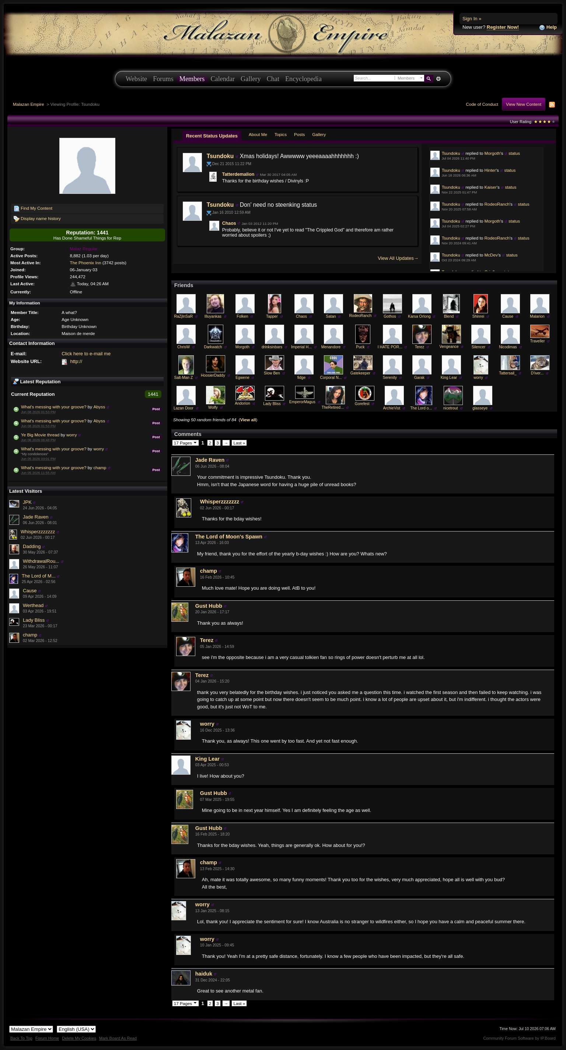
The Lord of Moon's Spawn (228, 537)
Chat (273, 79)
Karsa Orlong (419, 316)
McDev (491, 254)
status (514, 153)
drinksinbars (272, 347)
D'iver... (537, 373)
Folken (242, 316)
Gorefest (362, 404)
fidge (301, 378)
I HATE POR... (390, 347)
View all (248, 419)
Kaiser (491, 187)
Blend (449, 316)
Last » (239, 442)
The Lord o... (421, 408)
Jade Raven (35, 517)
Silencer (479, 347)
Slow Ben (272, 373)
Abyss (99, 406)
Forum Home (47, 1038)
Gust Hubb (208, 606)
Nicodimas (508, 347)
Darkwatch (213, 347)
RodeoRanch (497, 204)
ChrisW (183, 347)
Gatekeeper (360, 373)
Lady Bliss (34, 620)
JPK (27, 502)
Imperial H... (301, 347)
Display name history (37, 219)
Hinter (490, 170)
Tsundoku (220, 156)
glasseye (480, 408)
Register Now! (503, 27)
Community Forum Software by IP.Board (519, 1038)
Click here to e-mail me (86, 353)
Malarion (537, 316)
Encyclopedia (303, 79)
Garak (419, 378)
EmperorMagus (302, 402)
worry (71, 434)
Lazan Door (183, 408)
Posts (299, 134)
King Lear (449, 378)
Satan (331, 316)
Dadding (32, 546)
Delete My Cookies (79, 1038)
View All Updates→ (398, 258)
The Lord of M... (39, 576)
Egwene (242, 378)
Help (548, 27)
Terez (419, 347)
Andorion (242, 403)
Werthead (33, 605)
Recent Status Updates (212, 136)
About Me (258, 134)
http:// (76, 361)
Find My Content (33, 209)
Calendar (222, 79)
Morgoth (492, 153)
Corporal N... (331, 378)
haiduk (203, 974)
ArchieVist (391, 408)
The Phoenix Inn (85, 262)
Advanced (438, 79)
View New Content (523, 104)
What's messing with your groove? (54, 406)
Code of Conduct (482, 104)
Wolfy (213, 407)
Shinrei (478, 316)
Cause (30, 590)
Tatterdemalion (238, 174)
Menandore (331, 347)
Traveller (537, 341)
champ (99, 467)
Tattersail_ (507, 373)
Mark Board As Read (118, 1038)
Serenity (390, 378)
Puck (360, 347)
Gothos (390, 316)
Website (136, 79)
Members (192, 79)
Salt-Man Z (183, 378)
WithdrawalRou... (41, 561)
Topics (281, 134)
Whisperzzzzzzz (38, 531)
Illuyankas (213, 316)
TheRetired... (333, 407)
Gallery (251, 79)
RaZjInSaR (183, 316)
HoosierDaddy (213, 375)
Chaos (229, 223)
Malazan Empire (28, 104)
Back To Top (21, 1038)
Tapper (272, 316)
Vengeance (448, 347)
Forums (163, 79)
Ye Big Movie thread (40, 434)
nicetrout (450, 408)
